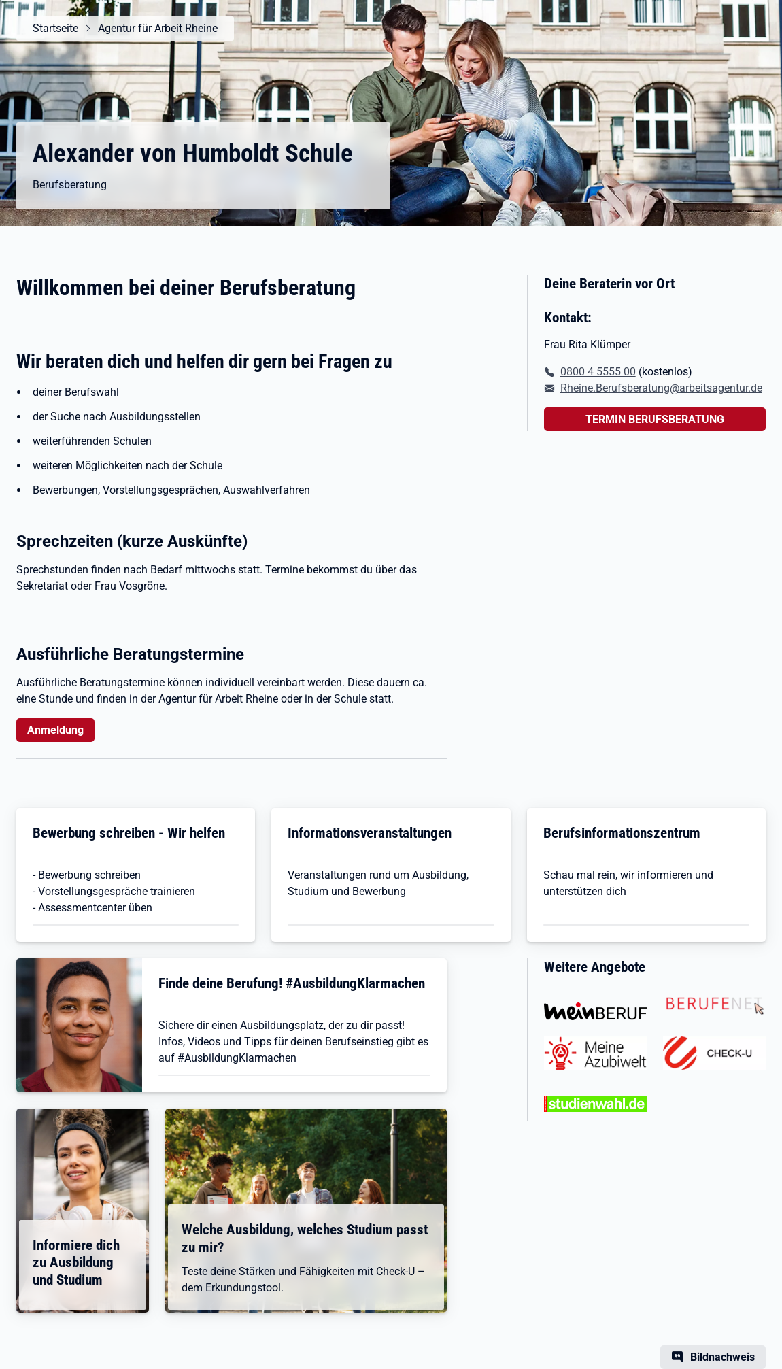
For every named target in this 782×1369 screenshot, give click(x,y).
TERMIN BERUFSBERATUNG (654, 419)
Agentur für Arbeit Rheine (158, 28)
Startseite (55, 28)
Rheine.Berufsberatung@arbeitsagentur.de (661, 388)
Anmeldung (55, 730)
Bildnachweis (722, 1357)
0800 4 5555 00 (598, 371)
